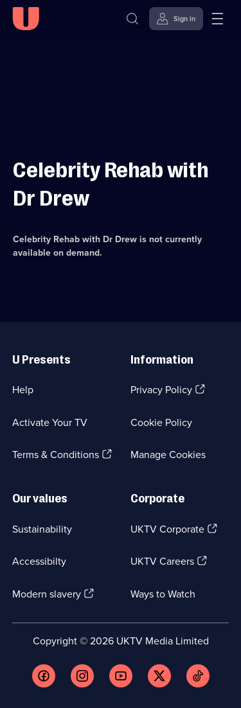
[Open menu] (217, 18)
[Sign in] (176, 18)
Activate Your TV (49, 422)
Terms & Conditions (55, 454)
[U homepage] (25, 18)
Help (22, 389)
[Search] (132, 18)
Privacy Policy (161, 389)
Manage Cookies (168, 454)
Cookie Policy (161, 422)
